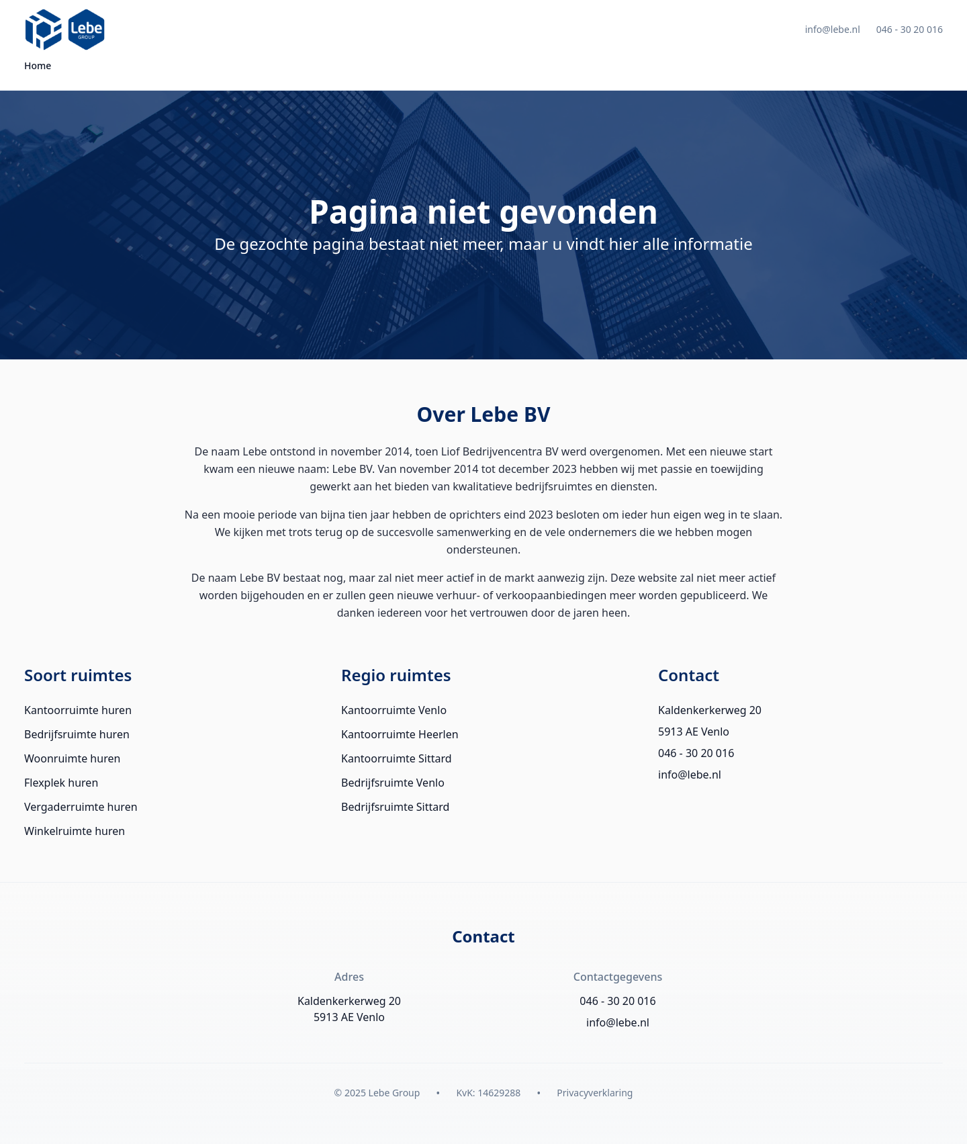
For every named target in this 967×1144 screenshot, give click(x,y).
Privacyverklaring (595, 1092)
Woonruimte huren (72, 758)
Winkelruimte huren (74, 831)
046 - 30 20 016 (909, 29)
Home (37, 65)
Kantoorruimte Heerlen (400, 734)
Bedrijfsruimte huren (77, 734)
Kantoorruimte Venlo (394, 710)
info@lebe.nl (832, 29)
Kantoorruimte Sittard (396, 758)
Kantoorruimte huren (78, 710)
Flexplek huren (61, 782)
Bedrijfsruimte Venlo (393, 782)
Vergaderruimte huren (81, 806)
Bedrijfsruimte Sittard (395, 806)
